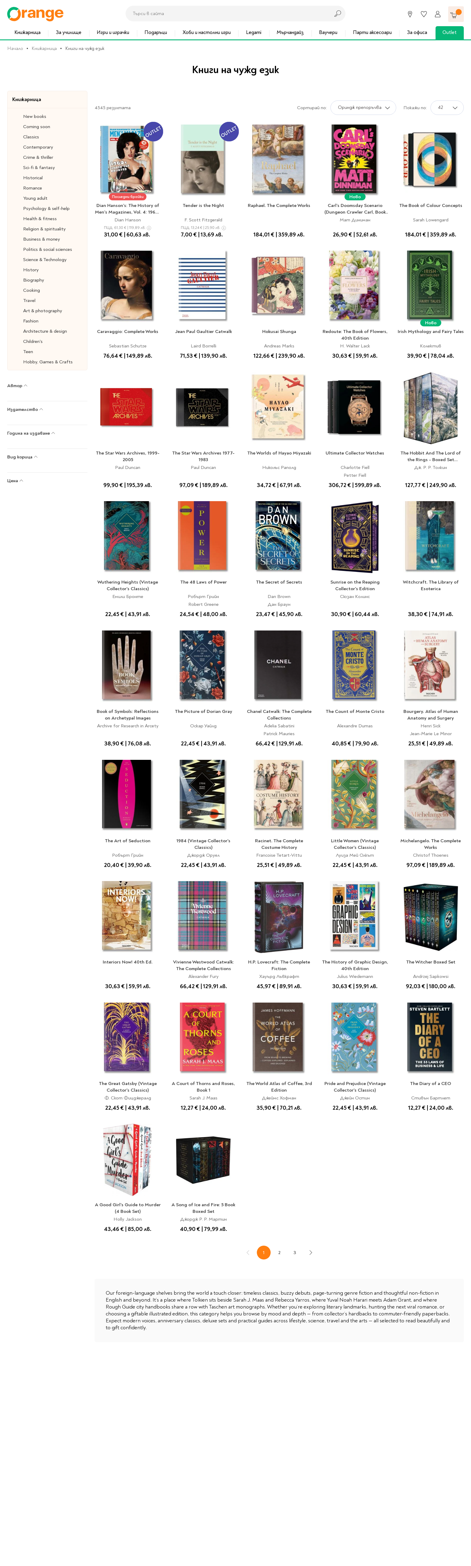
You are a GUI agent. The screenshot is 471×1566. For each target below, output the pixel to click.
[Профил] (437, 14)
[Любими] (424, 14)
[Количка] (456, 14)
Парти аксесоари (372, 32)
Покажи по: (415, 108)
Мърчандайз (290, 32)
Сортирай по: (312, 108)
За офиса (417, 32)
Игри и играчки (113, 32)
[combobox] (226, 13)
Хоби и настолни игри (207, 32)
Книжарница (27, 32)
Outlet (449, 32)
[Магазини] (410, 14)
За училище (68, 32)
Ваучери (328, 32)
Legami (253, 32)
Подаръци (155, 32)
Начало (15, 48)
